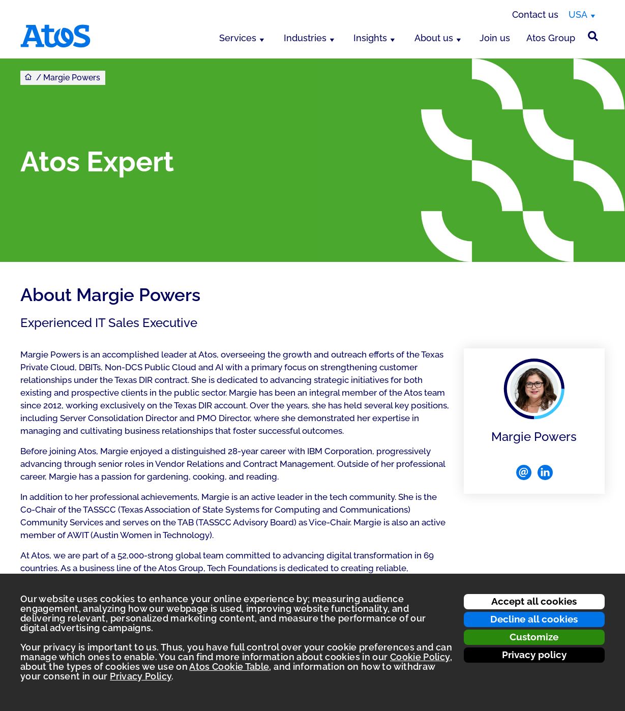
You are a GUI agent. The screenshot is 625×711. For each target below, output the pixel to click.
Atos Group (550, 38)
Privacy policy (534, 654)
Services (237, 38)
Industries (305, 38)
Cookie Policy (420, 656)
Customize (534, 636)
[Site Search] (593, 36)
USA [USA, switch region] (578, 14)
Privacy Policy (140, 676)
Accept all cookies (534, 601)
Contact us (535, 14)
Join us (495, 38)
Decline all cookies (534, 619)
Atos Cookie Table (229, 666)
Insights (370, 38)
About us (433, 38)
